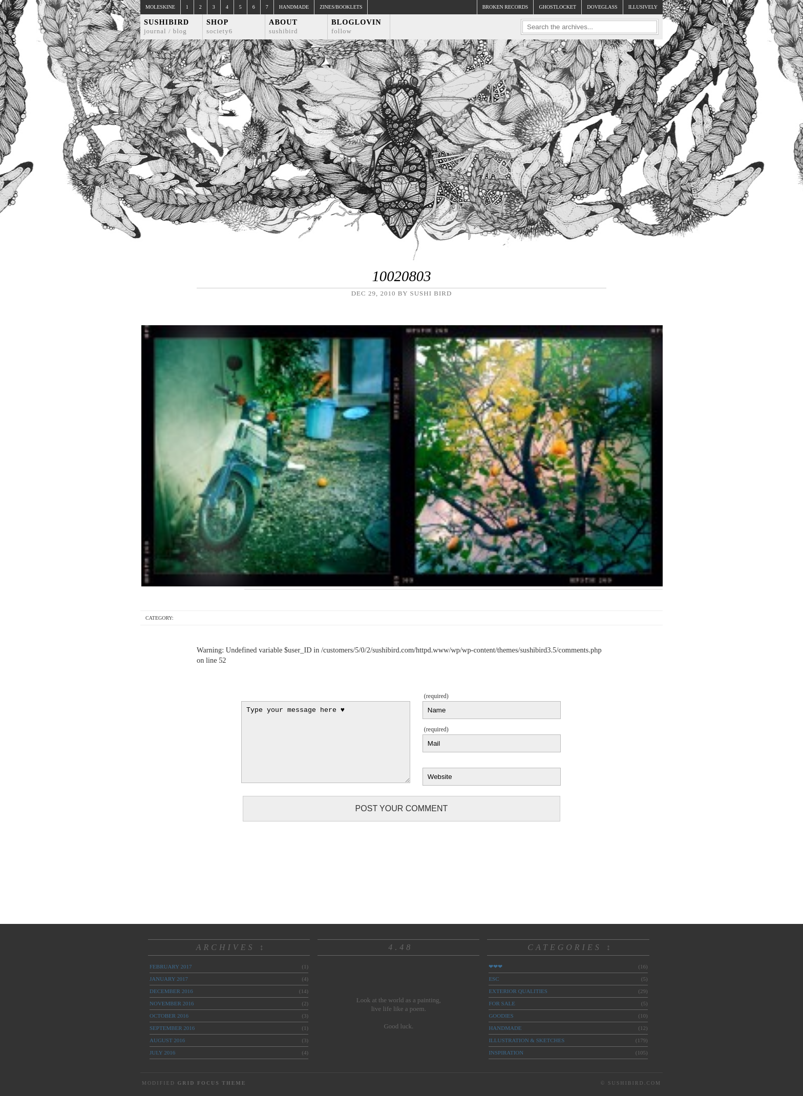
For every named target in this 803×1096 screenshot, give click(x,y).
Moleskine (160, 7)
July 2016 (162, 1052)
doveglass (602, 7)
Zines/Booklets (341, 7)
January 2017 (169, 979)
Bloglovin (356, 26)
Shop (219, 26)
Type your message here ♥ (325, 742)
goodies (501, 1016)
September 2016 (172, 1028)
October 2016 (169, 1016)
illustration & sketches (526, 1040)
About (283, 26)
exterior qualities (518, 991)
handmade (505, 1028)
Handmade (294, 7)
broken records (505, 7)
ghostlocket (557, 7)
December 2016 (171, 991)
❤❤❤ (495, 966)
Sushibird (166, 26)
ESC (494, 979)
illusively (643, 7)
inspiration (506, 1052)
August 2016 (167, 1040)
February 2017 (171, 966)
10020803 (401, 276)
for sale (502, 1003)
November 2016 (172, 1003)
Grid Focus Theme (211, 1083)
